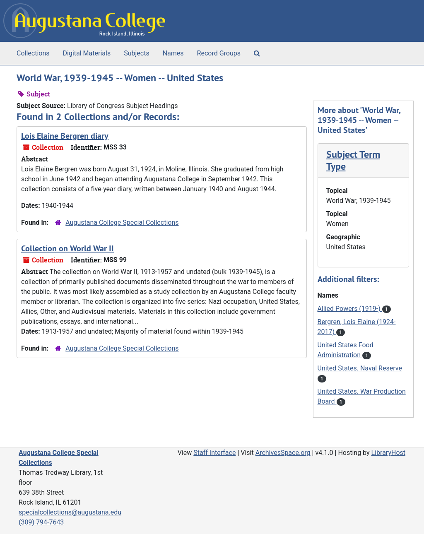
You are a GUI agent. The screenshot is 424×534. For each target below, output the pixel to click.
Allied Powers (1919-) (350, 309)
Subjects (136, 53)
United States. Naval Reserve (360, 368)
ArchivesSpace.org (283, 453)
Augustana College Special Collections (121, 222)
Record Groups (219, 53)
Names (173, 53)
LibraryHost (388, 453)
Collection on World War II (67, 248)
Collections (33, 53)
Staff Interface (214, 453)
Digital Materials (87, 53)
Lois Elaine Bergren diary (64, 135)
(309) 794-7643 (41, 522)
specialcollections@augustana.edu (70, 512)
